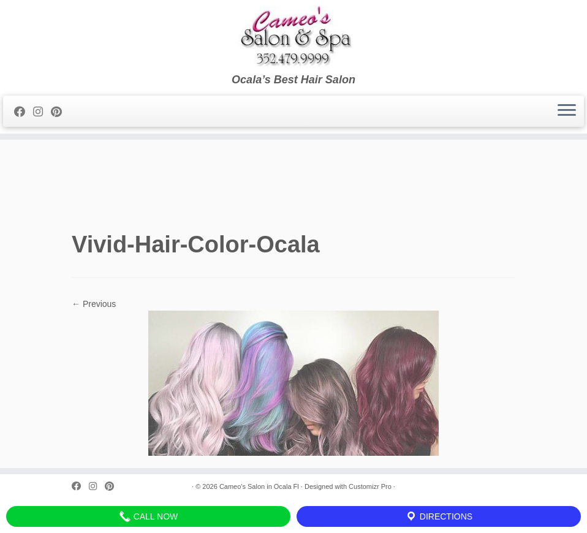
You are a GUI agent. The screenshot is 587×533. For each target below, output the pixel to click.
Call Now (148, 516)
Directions (438, 516)
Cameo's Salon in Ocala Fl (259, 486)
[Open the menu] (567, 111)
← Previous (94, 304)
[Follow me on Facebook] (23, 112)
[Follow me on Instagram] (42, 112)
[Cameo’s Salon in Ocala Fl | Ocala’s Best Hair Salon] (293, 36)
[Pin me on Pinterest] (60, 112)
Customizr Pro (370, 486)
